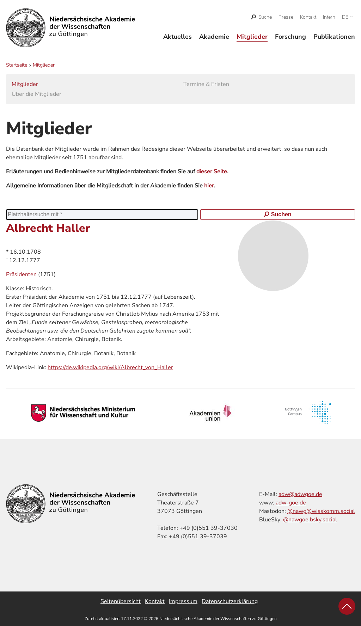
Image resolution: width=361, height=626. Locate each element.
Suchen (278, 214)
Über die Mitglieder (36, 94)
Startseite (16, 65)
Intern (329, 17)
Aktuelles (177, 36)
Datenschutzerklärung (230, 601)
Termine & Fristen (206, 84)
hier (209, 186)
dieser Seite (211, 171)
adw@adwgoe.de (300, 494)
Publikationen (334, 36)
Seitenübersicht (120, 601)
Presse (286, 17)
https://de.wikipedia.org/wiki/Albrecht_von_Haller (110, 367)
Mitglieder (252, 36)
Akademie (214, 36)
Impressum (183, 601)
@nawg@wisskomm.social (321, 511)
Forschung (290, 36)
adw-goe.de (291, 503)
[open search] (261, 17)
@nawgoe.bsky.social (310, 519)
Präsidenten (22, 274)
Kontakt (308, 17)
